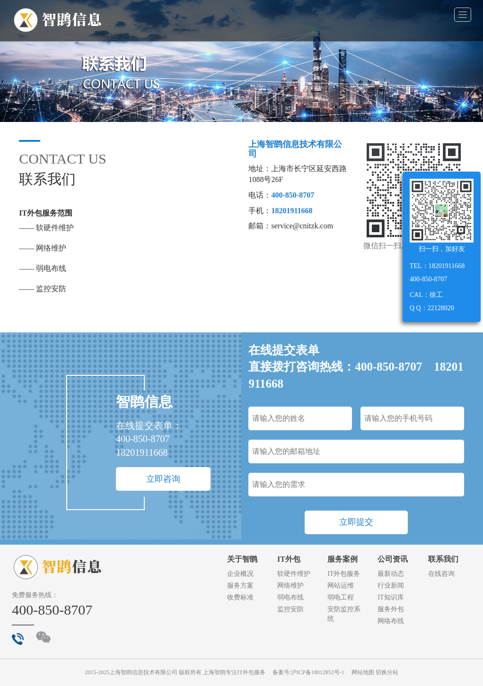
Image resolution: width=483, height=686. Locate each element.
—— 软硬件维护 (46, 228)
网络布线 (391, 621)
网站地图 (362, 672)
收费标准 (240, 597)
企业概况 (240, 573)
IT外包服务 (343, 573)
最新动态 (391, 573)
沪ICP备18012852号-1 (317, 672)
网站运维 (340, 585)
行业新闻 (391, 585)
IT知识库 (391, 597)
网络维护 (290, 585)
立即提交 (356, 522)
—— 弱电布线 (42, 268)
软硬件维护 (293, 573)
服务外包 (391, 609)
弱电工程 (340, 597)
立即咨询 (163, 479)
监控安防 (290, 609)
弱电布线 (290, 597)
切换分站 (387, 672)
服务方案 (240, 585)
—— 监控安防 (42, 289)
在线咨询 (441, 573)
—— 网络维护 (42, 248)
